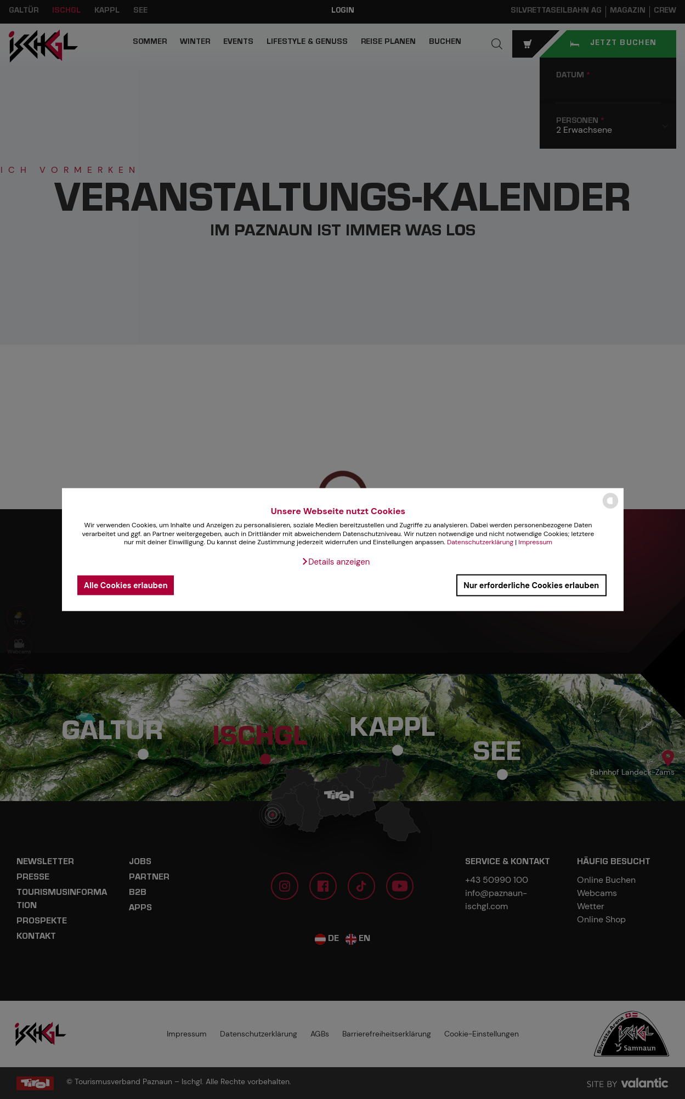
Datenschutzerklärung (480, 542)
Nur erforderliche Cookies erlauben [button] (531, 585)
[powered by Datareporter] (610, 508)
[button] (335, 561)
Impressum (535, 542)
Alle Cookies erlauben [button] (126, 585)
